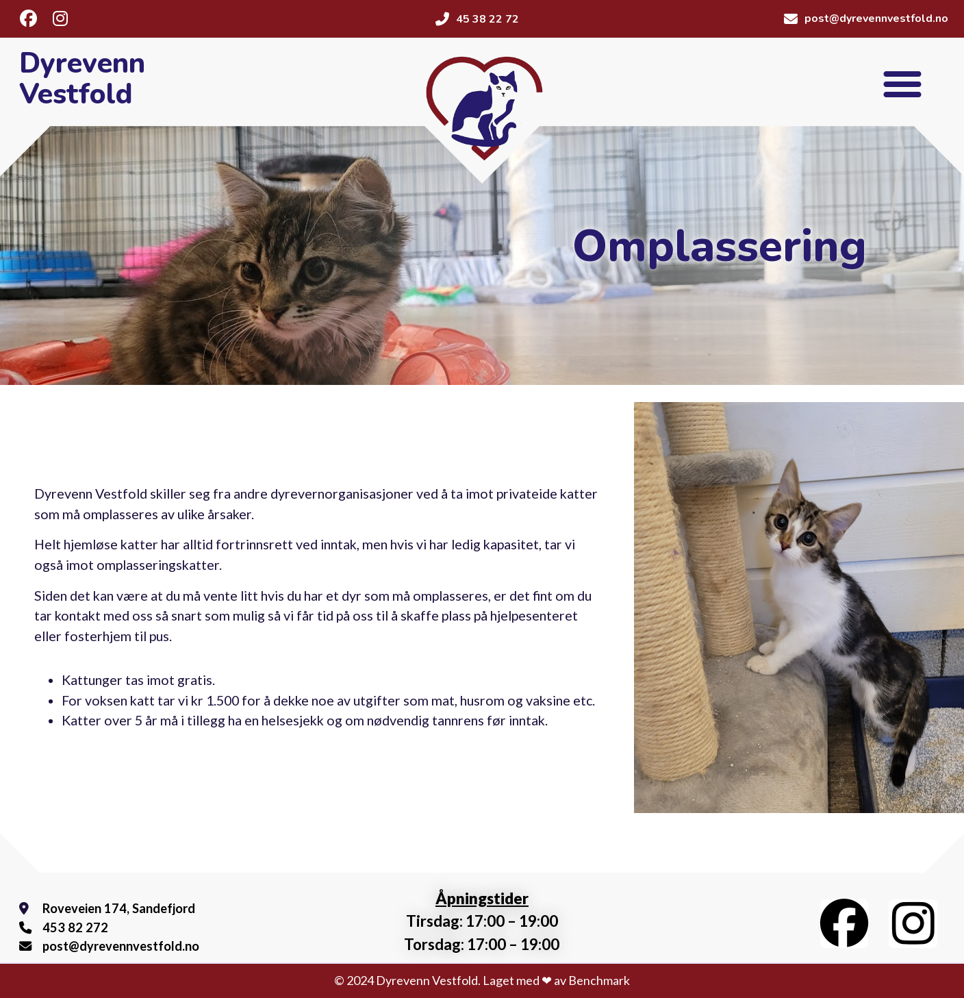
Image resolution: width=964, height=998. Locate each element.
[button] (902, 83)
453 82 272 (71, 927)
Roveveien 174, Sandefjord (113, 908)
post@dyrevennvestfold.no (116, 945)
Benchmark (599, 980)
